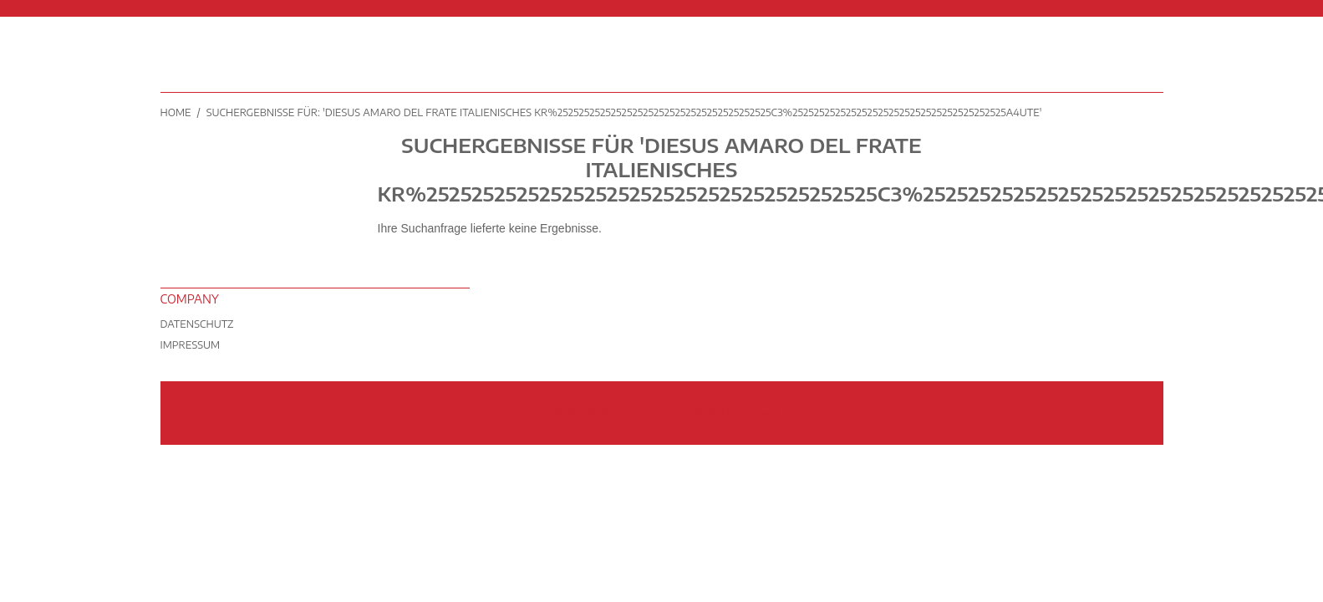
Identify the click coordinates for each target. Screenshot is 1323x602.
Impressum (190, 345)
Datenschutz (197, 324)
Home (175, 112)
